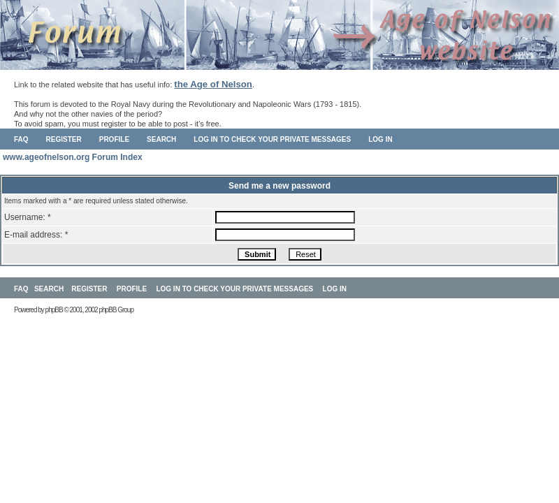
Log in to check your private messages (272, 139)
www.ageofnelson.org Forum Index (73, 157)
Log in (380, 139)
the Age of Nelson (213, 84)
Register (64, 139)
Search (161, 139)
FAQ (21, 139)
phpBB (54, 310)
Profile (114, 139)
